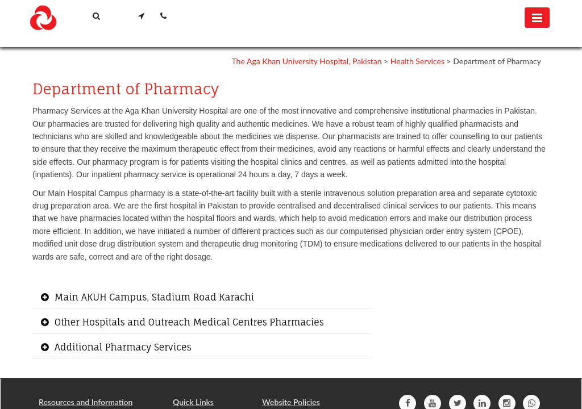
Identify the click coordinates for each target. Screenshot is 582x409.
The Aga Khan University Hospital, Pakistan (306, 61)
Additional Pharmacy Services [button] (122, 347)
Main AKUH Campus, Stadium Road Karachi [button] (153, 297)
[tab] (202, 298)
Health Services (417, 61)
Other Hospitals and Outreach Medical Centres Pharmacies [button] (188, 322)
